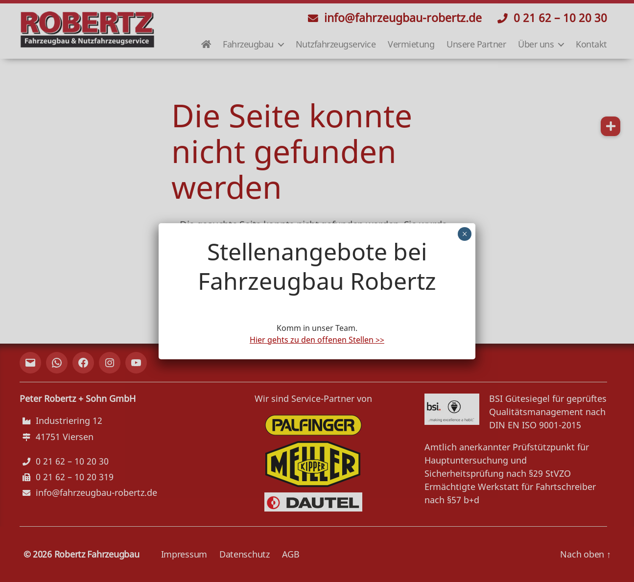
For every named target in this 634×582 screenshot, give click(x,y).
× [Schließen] (465, 234)
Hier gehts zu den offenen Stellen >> (317, 339)
